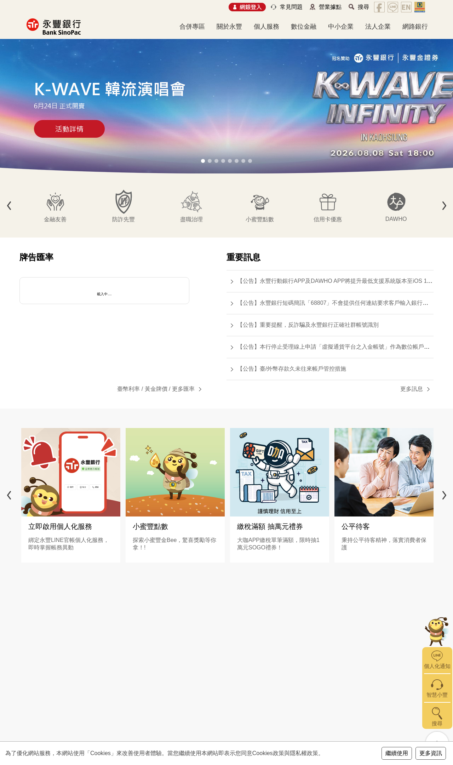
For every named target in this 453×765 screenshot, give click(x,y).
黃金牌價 (156, 389)
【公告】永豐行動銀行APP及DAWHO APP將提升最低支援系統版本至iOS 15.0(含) (340, 281)
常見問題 (291, 7)
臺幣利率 (128, 389)
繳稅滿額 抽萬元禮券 (270, 526)
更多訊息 (411, 389)
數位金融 (303, 26)
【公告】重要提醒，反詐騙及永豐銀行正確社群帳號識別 (308, 325)
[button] (203, 161)
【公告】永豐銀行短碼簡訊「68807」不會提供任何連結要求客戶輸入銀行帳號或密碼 (344, 303)
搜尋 (363, 7)
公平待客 (356, 526)
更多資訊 (430, 753)
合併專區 (192, 26)
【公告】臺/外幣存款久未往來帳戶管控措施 (291, 369)
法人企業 (378, 26)
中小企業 (341, 26)
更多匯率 (183, 389)
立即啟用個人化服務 (60, 526)
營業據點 (330, 7)
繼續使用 (396, 753)
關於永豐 (229, 26)
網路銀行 (415, 26)
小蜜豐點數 (150, 526)
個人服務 (266, 26)
